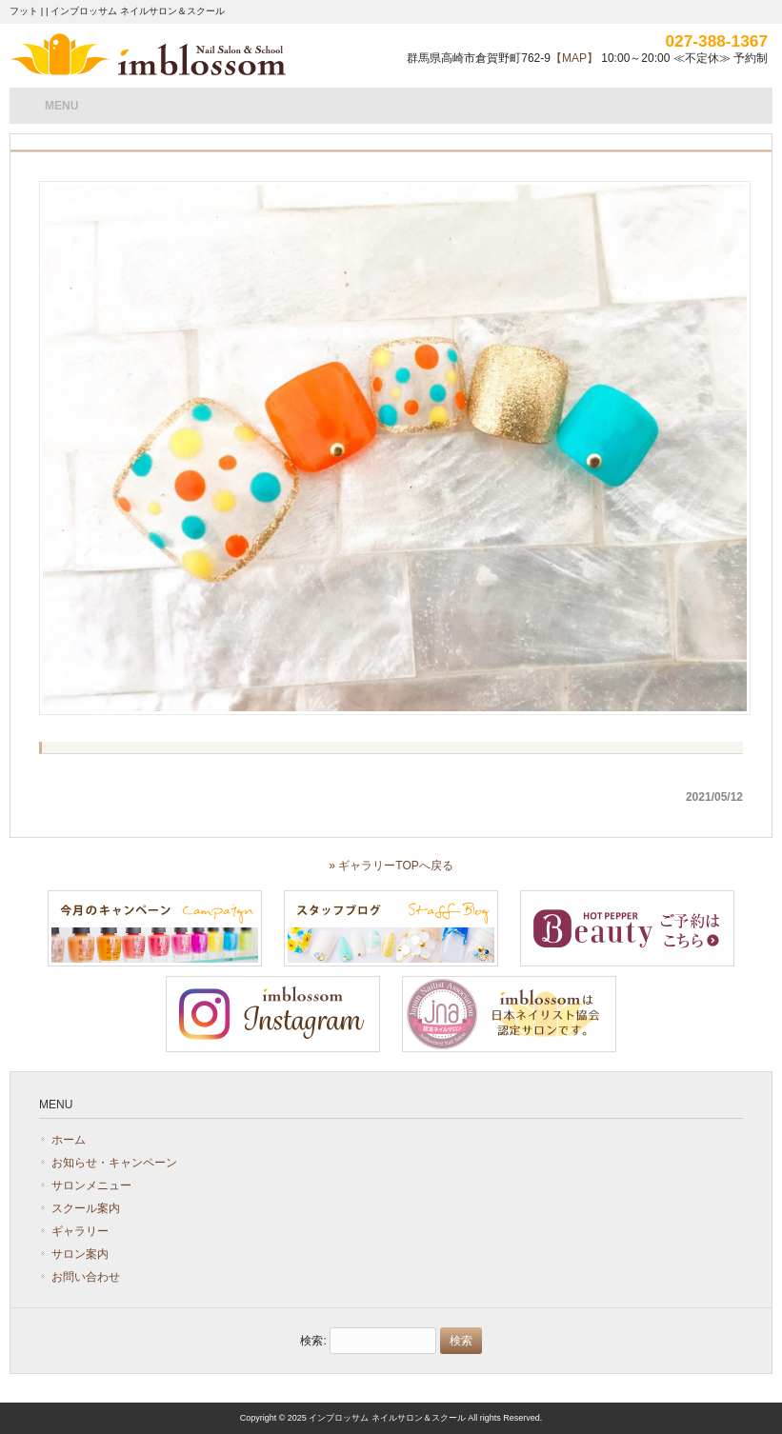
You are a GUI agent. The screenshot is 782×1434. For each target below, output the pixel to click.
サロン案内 (80, 1254)
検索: (313, 1340)
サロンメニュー (91, 1185)
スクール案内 (85, 1208)
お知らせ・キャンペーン (114, 1162)
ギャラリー (80, 1231)
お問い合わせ (85, 1277)
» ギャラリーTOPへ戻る (390, 865)
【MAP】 (574, 58)
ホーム (68, 1139)
